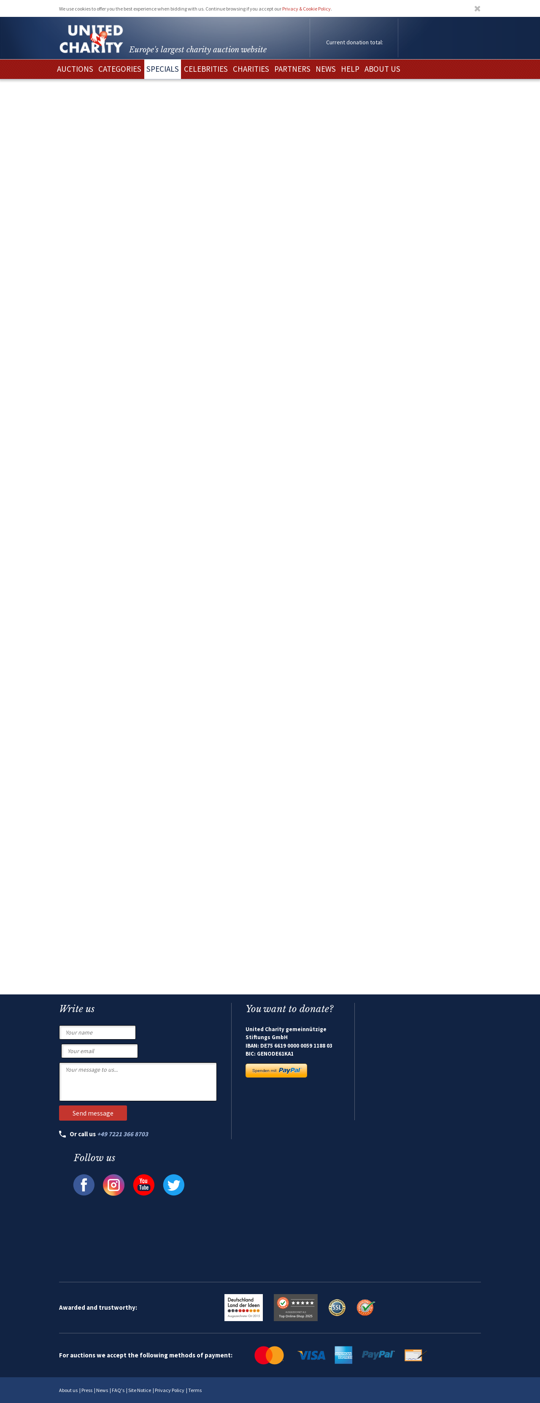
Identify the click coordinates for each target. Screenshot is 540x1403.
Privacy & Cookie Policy (306, 8)
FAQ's (118, 1390)
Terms (195, 1390)
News (102, 1390)
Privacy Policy (169, 1390)
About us (68, 1390)
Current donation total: (354, 42)
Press (86, 1390)
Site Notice (139, 1390)
